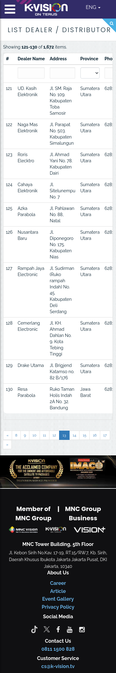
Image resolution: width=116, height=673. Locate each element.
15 (84, 435)
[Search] (109, 25)
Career (58, 583)
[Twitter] (47, 629)
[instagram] (82, 629)
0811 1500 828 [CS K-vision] (58, 649)
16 (95, 435)
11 (44, 435)
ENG (93, 7)
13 (64, 435)
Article (58, 591)
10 (34, 435)
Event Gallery (58, 599)
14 (74, 435)
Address (58, 58)
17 (105, 435)
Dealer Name (31, 58)
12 (54, 435)
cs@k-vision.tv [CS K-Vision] (58, 666)
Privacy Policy (58, 607)
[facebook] (58, 629)
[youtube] (69, 629)
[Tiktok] (34, 629)
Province (89, 58)
